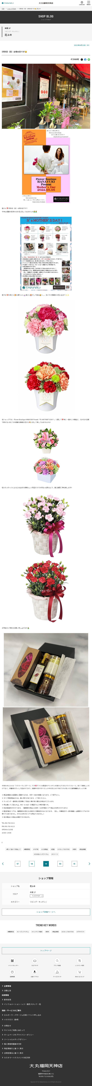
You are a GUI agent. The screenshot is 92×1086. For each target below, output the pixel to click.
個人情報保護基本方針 (13, 1044)
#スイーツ (55, 854)
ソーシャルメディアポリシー (15, 1039)
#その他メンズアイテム (41, 854)
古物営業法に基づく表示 (13, 1053)
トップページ (46, 950)
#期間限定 (27, 849)
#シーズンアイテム (23, 932)
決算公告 (7, 990)
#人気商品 (44, 849)
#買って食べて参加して (13, 849)
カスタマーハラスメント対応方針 (17, 1057)
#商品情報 (82, 849)
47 (18, 863)
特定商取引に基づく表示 (13, 1048)
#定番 (53, 849)
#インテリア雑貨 (37, 932)
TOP (3, 9)
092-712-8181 (46, 1076)
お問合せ (7, 1025)
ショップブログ (11, 9)
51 (74, 863)
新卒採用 (7, 999)
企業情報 (7, 986)
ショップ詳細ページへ (46, 912)
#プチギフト (80, 932)
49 (46, 863)
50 (60, 863)
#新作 (74, 849)
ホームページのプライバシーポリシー (19, 1034)
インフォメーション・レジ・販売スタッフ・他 (22, 1004)
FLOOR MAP (36, 896)
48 (32, 863)
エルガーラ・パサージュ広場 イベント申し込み (22, 1015)
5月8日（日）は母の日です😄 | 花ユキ (30, 9)
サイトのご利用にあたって (14, 1030)
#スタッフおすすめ (63, 849)
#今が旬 (35, 849)
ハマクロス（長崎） (12, 1019)
